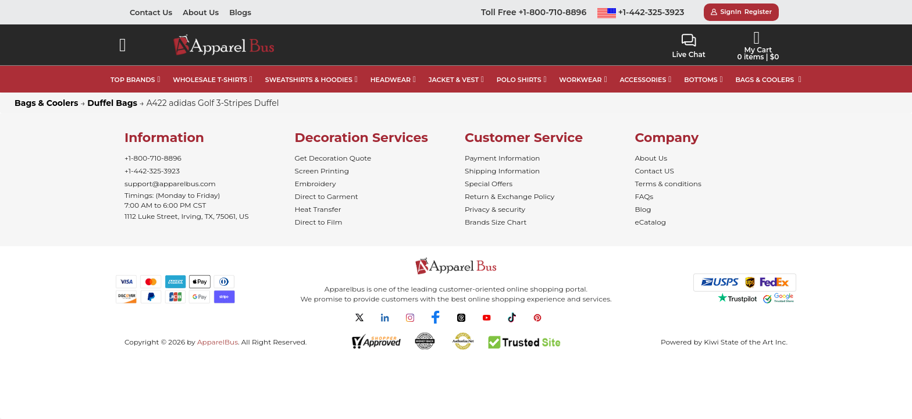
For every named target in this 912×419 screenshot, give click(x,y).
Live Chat (688, 46)
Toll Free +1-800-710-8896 (533, 12)
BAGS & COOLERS (764, 80)
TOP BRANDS (133, 80)
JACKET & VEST (454, 80)
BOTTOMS (700, 80)
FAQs (644, 196)
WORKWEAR (580, 80)
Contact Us (151, 12)
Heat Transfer (318, 209)
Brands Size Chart (495, 222)
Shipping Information (502, 170)
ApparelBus (217, 342)
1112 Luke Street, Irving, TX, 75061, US (186, 216)
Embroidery (315, 183)
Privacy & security (495, 209)
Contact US (654, 170)
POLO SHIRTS (519, 80)
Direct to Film (319, 222)
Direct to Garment (326, 196)
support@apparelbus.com (170, 183)
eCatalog (650, 222)
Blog (643, 209)
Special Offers (488, 183)
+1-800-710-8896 (152, 158)
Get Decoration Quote (333, 158)
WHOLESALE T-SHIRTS (210, 80)
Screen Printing (322, 170)
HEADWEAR (390, 80)
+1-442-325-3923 (641, 12)
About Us (201, 12)
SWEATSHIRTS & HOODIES (308, 80)
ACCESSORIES (642, 80)
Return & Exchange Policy (509, 196)
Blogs (240, 12)
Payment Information (502, 158)
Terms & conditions (668, 183)
